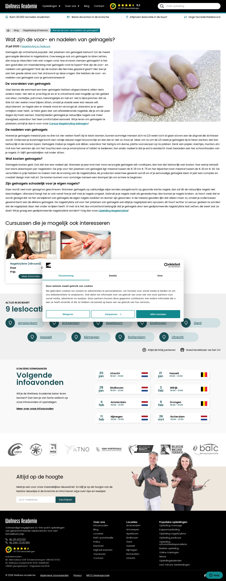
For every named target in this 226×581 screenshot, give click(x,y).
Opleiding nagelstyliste (172, 533)
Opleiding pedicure (170, 537)
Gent (191, 323)
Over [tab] (160, 275)
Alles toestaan (158, 314)
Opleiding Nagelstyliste (113, 210)
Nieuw (162, 556)
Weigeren (68, 314)
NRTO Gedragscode (98, 575)
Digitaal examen (102, 550)
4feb (101, 403)
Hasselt (39, 337)
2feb (161, 389)
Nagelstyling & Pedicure (35, 30)
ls (68, 123)
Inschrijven (65, 499)
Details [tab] (113, 275)
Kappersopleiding (169, 529)
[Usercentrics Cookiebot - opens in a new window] (166, 265)
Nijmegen (85, 337)
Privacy (77, 575)
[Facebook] (205, 575)
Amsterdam (21, 323)
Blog (86, 6)
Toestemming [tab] (66, 275)
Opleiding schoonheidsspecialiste (173, 543)
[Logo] (21, 8)
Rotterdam (130, 337)
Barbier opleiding (169, 548)
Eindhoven (151, 323)
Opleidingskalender (170, 560)
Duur (13, 268)
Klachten (98, 545)
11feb (101, 418)
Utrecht (171, 337)
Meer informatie (31, 276)
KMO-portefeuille (103, 537)
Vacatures (99, 554)
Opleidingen (51, 6)
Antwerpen (64, 323)
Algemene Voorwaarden (54, 575)
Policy (96, 541)
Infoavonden (100, 525)
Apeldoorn (108, 323)
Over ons (72, 6)
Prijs (13, 272)
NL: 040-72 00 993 (19, 542)
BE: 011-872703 (17, 539)
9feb (161, 403)
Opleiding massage (170, 525)
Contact (99, 6)
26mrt (161, 418)
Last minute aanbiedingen (174, 564)
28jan (101, 389)
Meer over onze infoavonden (35, 408)
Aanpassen (113, 314)
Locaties (98, 533)
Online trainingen (169, 552)
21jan (160, 374)
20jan (101, 374)
